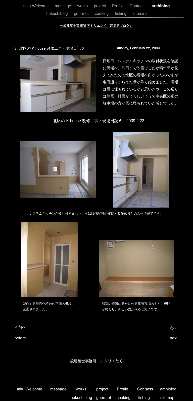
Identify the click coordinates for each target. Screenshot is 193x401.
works (83, 6)
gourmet (82, 13)
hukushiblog (57, 13)
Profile (118, 6)
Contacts (138, 6)
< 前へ (20, 327)
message (63, 6)
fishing (121, 13)
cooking (102, 13)
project (100, 6)
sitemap (140, 13)
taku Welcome (36, 6)
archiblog (161, 6)
